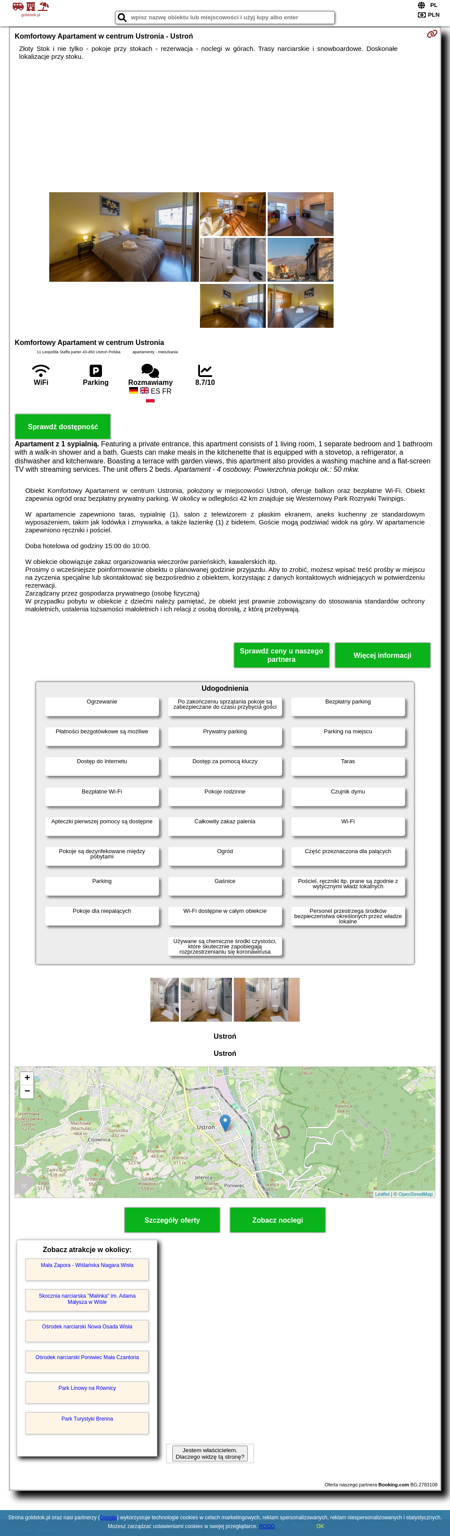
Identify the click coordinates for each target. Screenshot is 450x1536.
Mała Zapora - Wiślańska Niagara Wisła (87, 1265)
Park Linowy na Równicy (87, 1388)
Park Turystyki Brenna (87, 1419)
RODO (267, 1526)
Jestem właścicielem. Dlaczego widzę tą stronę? (210, 1453)
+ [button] (27, 1078)
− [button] (27, 1091)
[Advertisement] (225, 126)
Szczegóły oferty (172, 1220)
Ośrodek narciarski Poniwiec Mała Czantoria (87, 1357)
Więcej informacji (382, 655)
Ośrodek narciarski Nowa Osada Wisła (87, 1327)
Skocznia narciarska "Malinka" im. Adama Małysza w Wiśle (87, 1299)
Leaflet (382, 1194)
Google (108, 1517)
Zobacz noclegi (277, 1220)
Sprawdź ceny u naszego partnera (281, 655)
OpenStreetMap (416, 1194)
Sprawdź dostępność (63, 427)
